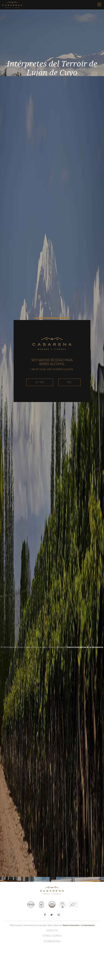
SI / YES (39, 398)
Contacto (52, 930)
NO (69, 398)
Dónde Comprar (52, 935)
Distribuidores (52, 941)
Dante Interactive (71, 925)
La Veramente (88, 925)
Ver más (52, 851)
